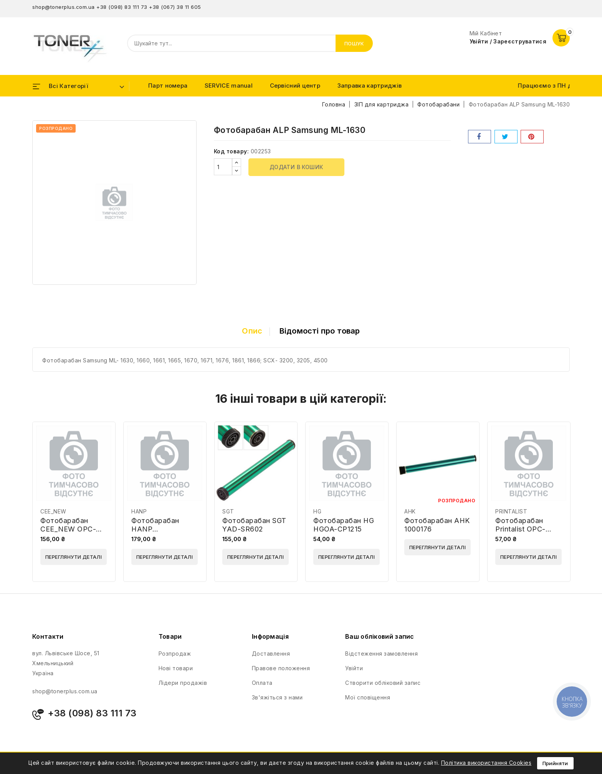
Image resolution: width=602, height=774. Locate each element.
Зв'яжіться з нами (277, 697)
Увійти (354, 668)
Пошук (354, 43)
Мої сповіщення (367, 697)
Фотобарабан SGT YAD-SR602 (254, 525)
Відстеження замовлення (381, 653)
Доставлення (271, 653)
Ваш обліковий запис (379, 636)
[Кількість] (223, 166)
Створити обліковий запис (382, 682)
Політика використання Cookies (486, 762)
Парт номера (167, 85)
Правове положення (281, 668)
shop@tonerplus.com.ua (63, 7)
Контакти (47, 636)
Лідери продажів (183, 682)
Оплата (262, 682)
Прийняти (555, 763)
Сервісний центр (295, 85)
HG (317, 511)
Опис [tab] (252, 331)
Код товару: (231, 151)
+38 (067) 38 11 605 (175, 7)
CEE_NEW (53, 511)
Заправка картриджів (369, 85)
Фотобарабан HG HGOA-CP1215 (343, 525)
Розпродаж (175, 653)
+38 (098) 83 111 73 (121, 7)
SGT (228, 511)
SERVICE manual (229, 85)
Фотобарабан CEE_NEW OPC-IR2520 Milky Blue (71, 529)
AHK (410, 511)
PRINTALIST (511, 511)
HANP (139, 511)
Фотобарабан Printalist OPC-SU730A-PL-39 (521, 529)
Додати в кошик (296, 167)
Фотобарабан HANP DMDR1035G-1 (156, 529)
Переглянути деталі (73, 557)
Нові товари (176, 668)
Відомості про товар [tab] (320, 331)
